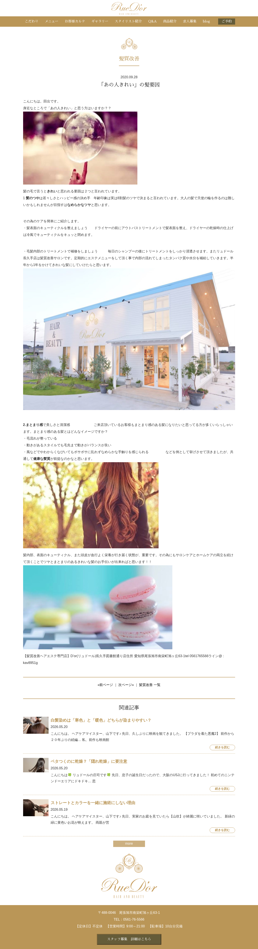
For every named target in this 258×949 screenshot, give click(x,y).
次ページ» (126, 685)
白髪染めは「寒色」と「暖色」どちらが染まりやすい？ (101, 720)
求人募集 (190, 21)
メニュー (51, 21)
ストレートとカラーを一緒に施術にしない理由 (93, 803)
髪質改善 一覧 (149, 685)
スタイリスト (128, 21)
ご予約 (227, 21)
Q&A (152, 21)
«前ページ (105, 685)
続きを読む (222, 747)
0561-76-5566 (133, 919)
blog (206, 21)
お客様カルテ (75, 21)
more (129, 843)
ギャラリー (99, 21)
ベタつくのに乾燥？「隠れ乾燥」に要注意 (89, 761)
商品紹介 (170, 21)
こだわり (31, 21)
